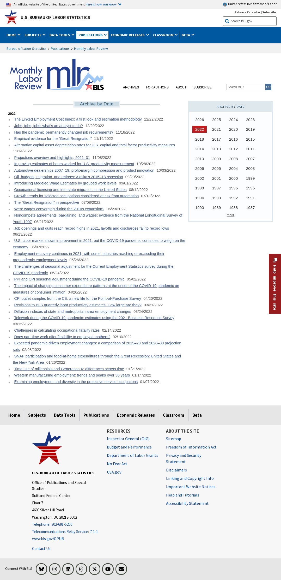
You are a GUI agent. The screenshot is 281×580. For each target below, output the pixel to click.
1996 (233, 188)
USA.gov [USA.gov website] (114, 472)
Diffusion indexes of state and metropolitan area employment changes (72, 311)
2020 (233, 129)
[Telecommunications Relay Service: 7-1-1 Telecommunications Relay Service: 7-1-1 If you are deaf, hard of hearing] (65, 532)
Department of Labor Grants (132, 455)
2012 (233, 149)
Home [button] (12, 35)
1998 (199, 188)
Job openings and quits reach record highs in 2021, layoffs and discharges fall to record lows (91, 228)
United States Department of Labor (250, 4)
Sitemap (173, 438)
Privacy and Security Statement (183, 458)
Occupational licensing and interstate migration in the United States (70, 190)
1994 (199, 198)
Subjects (37, 415)
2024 (233, 119)
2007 (250, 159)
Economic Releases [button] (128, 35)
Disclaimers (176, 470)
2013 (216, 149)
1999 (250, 178)
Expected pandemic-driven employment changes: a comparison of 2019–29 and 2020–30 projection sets (97, 346)
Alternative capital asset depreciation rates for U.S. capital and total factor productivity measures (94, 145)
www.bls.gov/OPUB (48, 538)
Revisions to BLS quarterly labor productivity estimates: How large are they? (77, 305)
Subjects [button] (33, 35)
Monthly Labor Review (91, 48)
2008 (233, 159)
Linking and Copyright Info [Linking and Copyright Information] (190, 478)
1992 (233, 198)
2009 (216, 159)
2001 (216, 178)
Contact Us (41, 548)
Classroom (173, 415)
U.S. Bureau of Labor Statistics (55, 17)
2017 (216, 139)
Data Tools (64, 415)
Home (14, 415)
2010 (199, 159)
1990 (199, 207)
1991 (250, 198)
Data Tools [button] (60, 35)
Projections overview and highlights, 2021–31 (52, 158)
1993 (216, 198)
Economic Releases (136, 415)
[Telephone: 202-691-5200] (65, 525)
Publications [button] (90, 35)
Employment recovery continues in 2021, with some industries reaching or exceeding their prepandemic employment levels (88, 257)
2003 (250, 168)
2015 (250, 139)
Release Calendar (247, 12)
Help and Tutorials (182, 495)
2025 (216, 119)
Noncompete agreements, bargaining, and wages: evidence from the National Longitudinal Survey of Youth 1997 (97, 218)
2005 (216, 168)
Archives (131, 87)
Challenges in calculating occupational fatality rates (57, 330)
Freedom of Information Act (191, 447)
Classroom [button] (163, 35)
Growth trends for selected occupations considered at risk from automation (76, 196)
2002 (199, 178)
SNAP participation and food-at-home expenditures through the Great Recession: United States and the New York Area (97, 359)
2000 (233, 178)
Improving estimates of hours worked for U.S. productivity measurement (74, 164)
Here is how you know (101, 4)
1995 (250, 188)
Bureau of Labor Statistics (26, 48)
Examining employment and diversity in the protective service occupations (76, 382)
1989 (216, 207)
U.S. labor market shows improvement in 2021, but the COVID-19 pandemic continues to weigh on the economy (99, 243)
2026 (199, 119)
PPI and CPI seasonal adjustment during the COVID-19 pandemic (69, 279)
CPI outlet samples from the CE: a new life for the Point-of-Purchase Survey (77, 298)
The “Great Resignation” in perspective (46, 202)
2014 (199, 149)
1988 (233, 207)
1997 (216, 188)
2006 (199, 168)
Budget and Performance (129, 447)
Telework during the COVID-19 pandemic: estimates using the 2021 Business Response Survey (94, 318)
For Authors (157, 87)
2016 (233, 139)
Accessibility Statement (187, 503)
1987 (250, 207)
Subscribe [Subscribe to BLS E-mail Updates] (269, 12)
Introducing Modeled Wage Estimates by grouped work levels (65, 183)
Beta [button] (186, 35)
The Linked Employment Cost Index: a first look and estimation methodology (78, 119)
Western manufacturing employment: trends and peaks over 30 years (72, 375)
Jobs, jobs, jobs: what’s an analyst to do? (48, 126)
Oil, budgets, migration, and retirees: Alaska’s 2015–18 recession (68, 177)
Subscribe (202, 87)
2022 (199, 129)
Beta (197, 415)
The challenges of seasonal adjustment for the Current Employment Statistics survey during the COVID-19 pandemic (93, 269)
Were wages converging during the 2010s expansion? (59, 209)
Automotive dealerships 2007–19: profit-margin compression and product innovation (84, 170)
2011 (250, 149)
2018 (199, 139)
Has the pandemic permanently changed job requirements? (63, 132)
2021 (216, 129)
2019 (250, 129)
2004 (233, 168)
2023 (250, 119)
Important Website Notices (190, 486)
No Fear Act (117, 463)
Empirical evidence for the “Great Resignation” (52, 138)
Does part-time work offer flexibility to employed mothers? (62, 337)
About (181, 87)
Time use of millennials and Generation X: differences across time (69, 369)
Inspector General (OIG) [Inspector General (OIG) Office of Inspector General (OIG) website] (128, 438)
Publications (60, 48)
